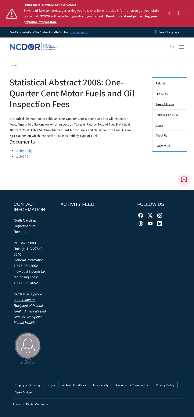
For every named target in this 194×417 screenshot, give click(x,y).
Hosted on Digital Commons (30, 404)
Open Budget (23, 392)
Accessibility (100, 385)
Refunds (161, 83)
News (159, 125)
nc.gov (51, 385)
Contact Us (163, 146)
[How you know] (80, 32)
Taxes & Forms (165, 104)
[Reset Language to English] (155, 32)
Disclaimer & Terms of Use (132, 385)
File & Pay (162, 94)
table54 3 (24, 150)
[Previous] (169, 13)
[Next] (186, 13)
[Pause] (178, 13)
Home (13, 65)
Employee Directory (28, 385)
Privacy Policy (165, 385)
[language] (169, 32)
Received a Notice (167, 115)
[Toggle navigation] (185, 47)
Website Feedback (74, 385)
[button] (169, 47)
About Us (161, 136)
